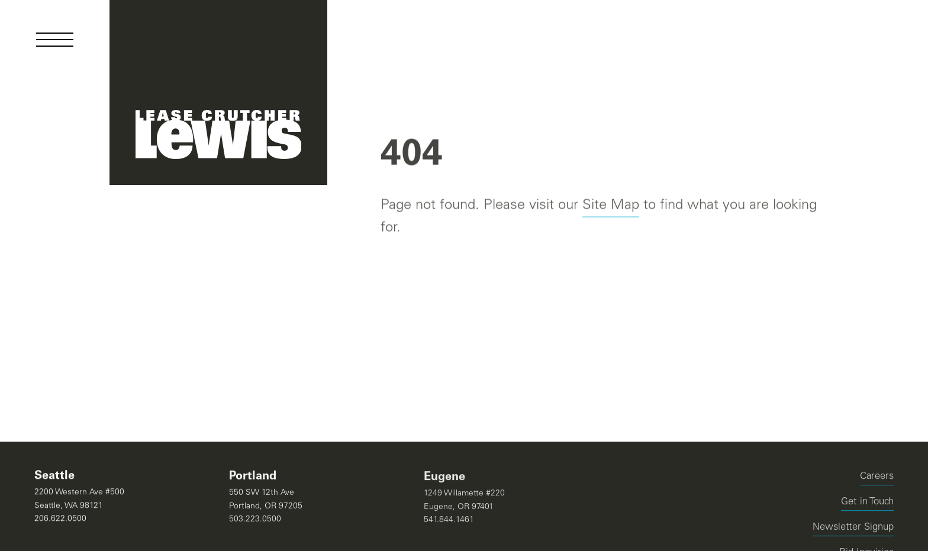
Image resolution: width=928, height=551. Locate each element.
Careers (877, 478)
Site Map (610, 206)
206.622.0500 (60, 519)
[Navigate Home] (218, 92)
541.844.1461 (449, 521)
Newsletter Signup (853, 529)
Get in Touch (867, 503)
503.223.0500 (255, 520)
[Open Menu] (54, 39)
